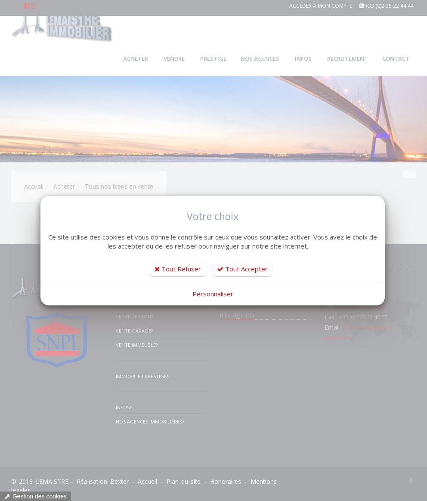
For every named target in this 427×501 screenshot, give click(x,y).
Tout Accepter (242, 269)
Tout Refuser (178, 269)
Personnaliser (212, 293)
